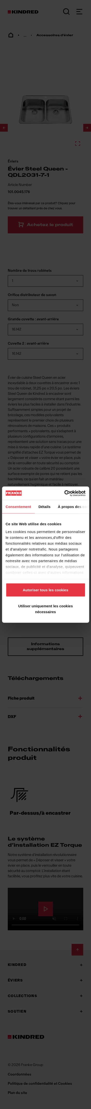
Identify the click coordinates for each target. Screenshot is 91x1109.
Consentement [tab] (18, 507)
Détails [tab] (44, 507)
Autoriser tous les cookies (45, 590)
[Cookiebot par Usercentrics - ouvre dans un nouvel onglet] (64, 493)
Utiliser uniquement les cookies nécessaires (45, 609)
